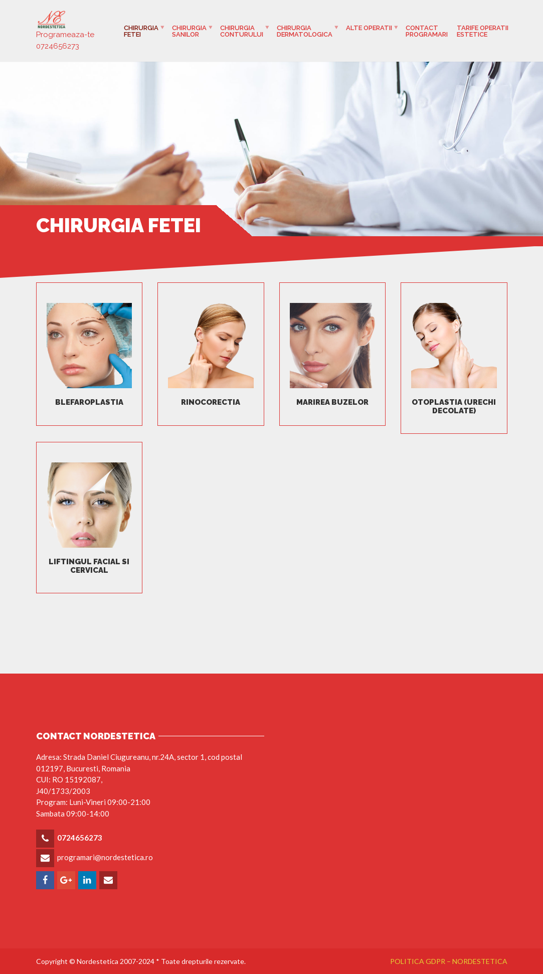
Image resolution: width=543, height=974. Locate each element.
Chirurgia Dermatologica (304, 31)
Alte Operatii (369, 28)
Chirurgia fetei (141, 31)
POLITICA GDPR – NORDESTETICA (448, 961)
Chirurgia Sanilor (189, 31)
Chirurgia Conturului (241, 31)
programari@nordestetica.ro (105, 857)
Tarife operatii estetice (482, 31)
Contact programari (427, 31)
